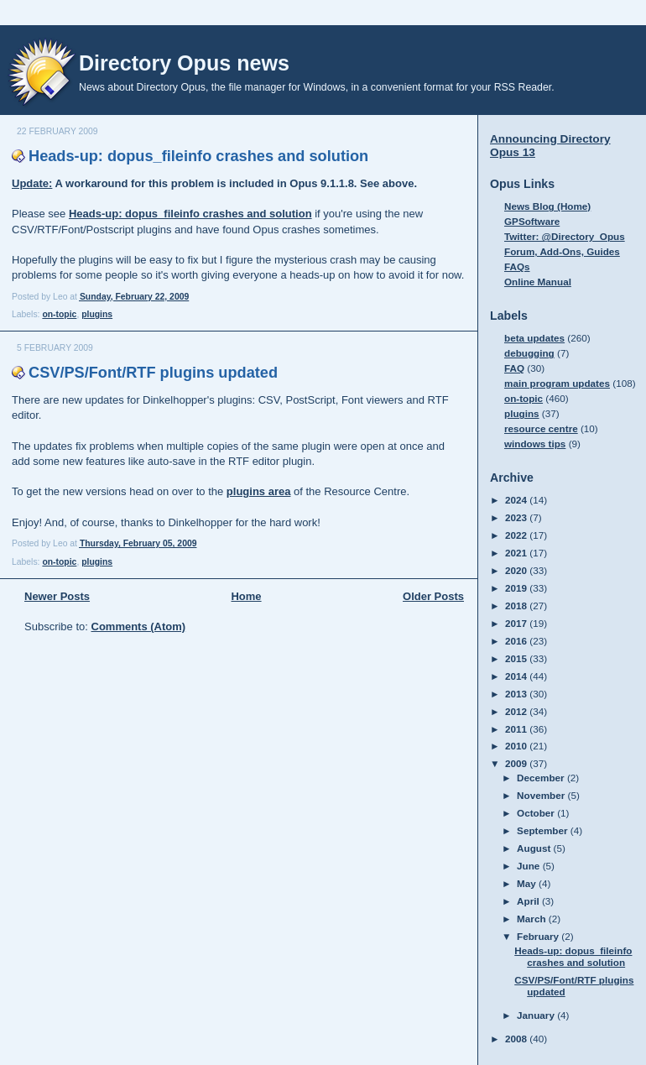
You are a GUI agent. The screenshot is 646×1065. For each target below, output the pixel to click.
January (537, 1015)
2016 (517, 640)
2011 (517, 728)
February (539, 936)
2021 (517, 552)
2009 (517, 763)
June (530, 865)
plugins (96, 314)
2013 (517, 693)
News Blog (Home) (547, 206)
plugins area (259, 491)
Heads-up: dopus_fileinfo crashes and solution (198, 156)
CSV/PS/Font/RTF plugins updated (153, 372)
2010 (517, 745)
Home (246, 596)
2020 (517, 570)
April (529, 900)
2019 (517, 587)
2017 (517, 623)
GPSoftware (532, 221)
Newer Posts (57, 596)
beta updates (534, 337)
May (528, 883)
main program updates (557, 383)
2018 (517, 605)
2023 (517, 517)
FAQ (514, 368)
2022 (517, 535)
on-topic (59, 314)
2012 (517, 711)
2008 (517, 1038)
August (535, 848)
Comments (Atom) (138, 626)
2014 (517, 676)
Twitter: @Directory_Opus (564, 236)
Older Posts (433, 596)
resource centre (541, 428)
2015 (517, 658)
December (542, 777)
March (533, 918)
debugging (529, 352)
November (542, 795)
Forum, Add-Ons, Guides (562, 251)
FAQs (517, 266)
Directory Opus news (184, 63)
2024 (517, 499)
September (543, 830)
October (537, 812)
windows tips (534, 443)
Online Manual (537, 281)
